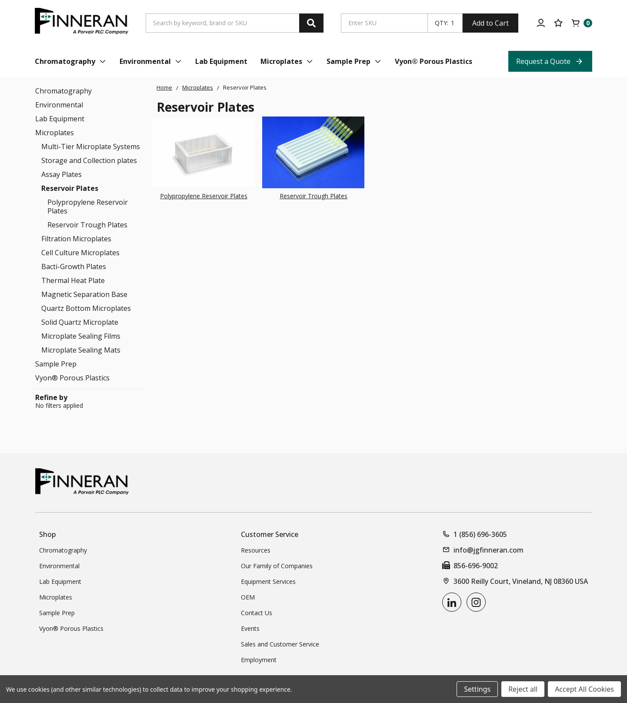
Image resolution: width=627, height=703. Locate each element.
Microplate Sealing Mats (80, 350)
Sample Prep (56, 364)
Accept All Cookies (584, 689)
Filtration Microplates (76, 238)
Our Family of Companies (277, 566)
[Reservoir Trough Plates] (313, 152)
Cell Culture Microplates (80, 252)
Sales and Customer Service (280, 644)
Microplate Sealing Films (80, 336)
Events (250, 628)
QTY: (441, 23)
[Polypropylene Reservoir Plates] (204, 152)
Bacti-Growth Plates (73, 266)
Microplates (54, 132)
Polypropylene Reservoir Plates (87, 206)
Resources (255, 550)
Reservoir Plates (69, 188)
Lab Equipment (59, 118)
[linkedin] (452, 602)
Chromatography (63, 91)
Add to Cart (490, 23)
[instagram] (476, 602)
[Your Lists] (558, 23)
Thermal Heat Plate (73, 280)
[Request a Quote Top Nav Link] (550, 61)
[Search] (311, 23)
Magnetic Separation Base (84, 294)
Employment (259, 660)
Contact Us (256, 613)
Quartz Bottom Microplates (86, 308)
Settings (477, 689)
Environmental (59, 105)
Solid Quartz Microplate (79, 322)
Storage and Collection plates (89, 160)
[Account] (541, 23)
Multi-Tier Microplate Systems (90, 146)
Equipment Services (268, 581)
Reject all (522, 689)
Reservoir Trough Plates (87, 225)
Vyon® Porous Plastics (72, 378)
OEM (248, 597)
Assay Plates (61, 174)
